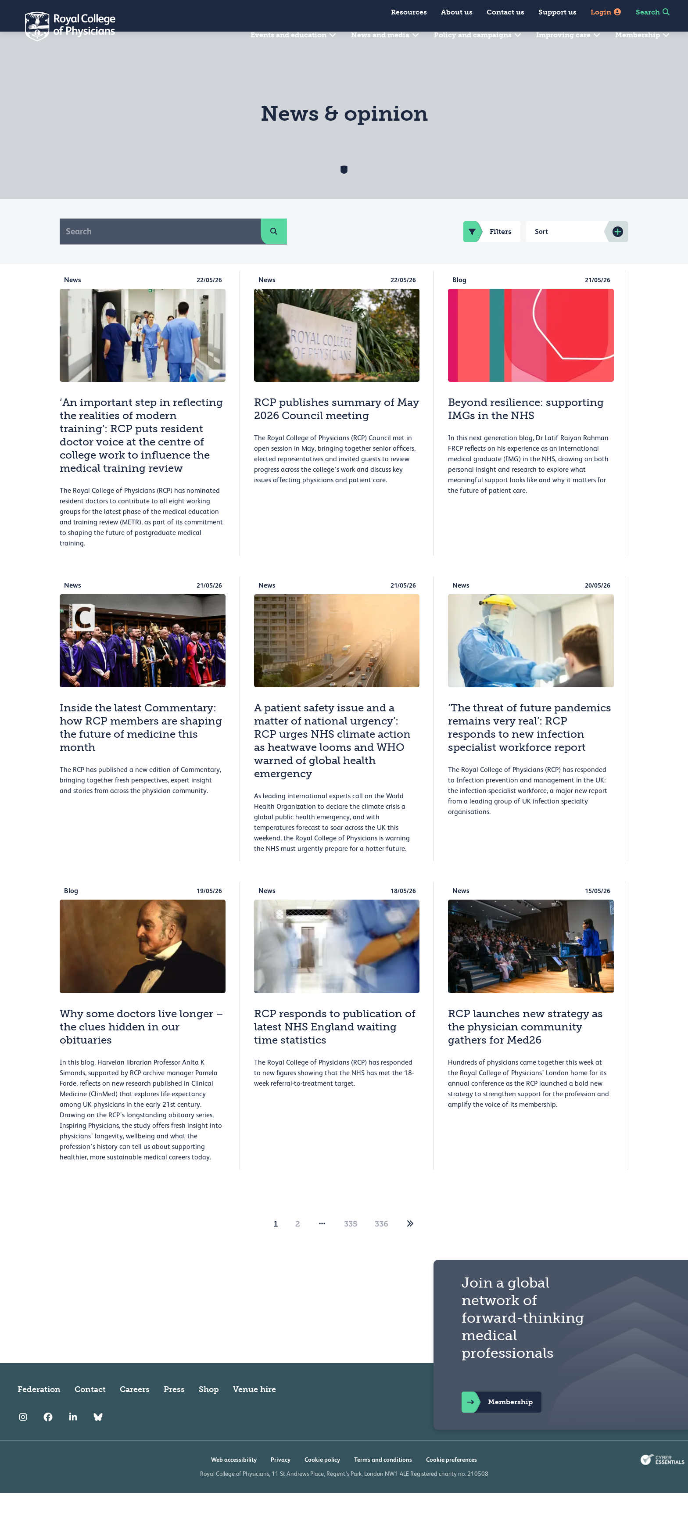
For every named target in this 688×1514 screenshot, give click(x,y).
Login (606, 12)
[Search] (160, 252)
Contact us (505, 12)
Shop (209, 1410)
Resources (409, 12)
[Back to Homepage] (64, 26)
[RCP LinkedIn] (73, 1438)
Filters (487, 252)
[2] (410, 1245)
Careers (135, 1410)
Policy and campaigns (478, 35)
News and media (385, 35)
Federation (39, 1410)
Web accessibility (234, 1480)
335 (350, 1245)
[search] (274, 252)
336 (381, 1245)
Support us (557, 12)
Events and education (294, 35)
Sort (541, 252)
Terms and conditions (383, 1480)
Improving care (568, 35)
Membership (642, 35)
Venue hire (254, 1410)
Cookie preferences (451, 1480)
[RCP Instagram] (23, 1438)
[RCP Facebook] (48, 1438)
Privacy (280, 1480)
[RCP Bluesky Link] (98, 1438)
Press (174, 1410)
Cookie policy (322, 1480)
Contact (90, 1410)
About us (457, 12)
